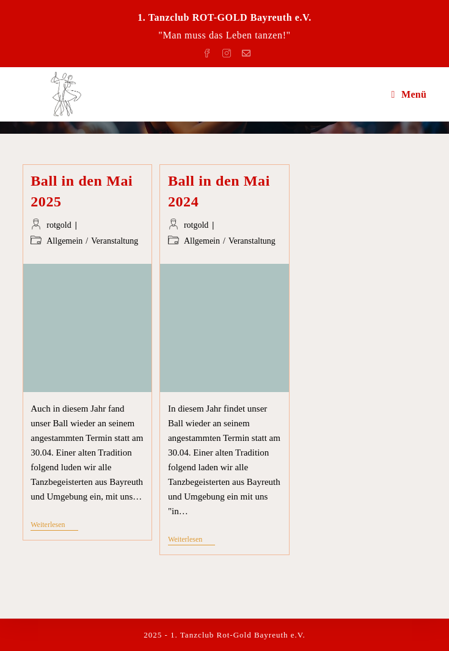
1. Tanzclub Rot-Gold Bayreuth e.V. (237, 634)
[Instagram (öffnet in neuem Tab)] (228, 51)
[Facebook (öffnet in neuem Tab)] (209, 51)
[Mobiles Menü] (409, 94)
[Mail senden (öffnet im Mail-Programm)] (244, 51)
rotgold (58, 225)
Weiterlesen (54, 525)
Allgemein (64, 240)
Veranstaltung (114, 240)
